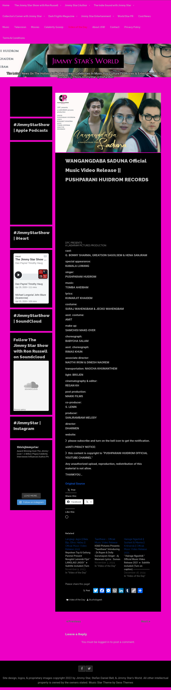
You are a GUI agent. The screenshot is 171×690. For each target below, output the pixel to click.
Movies (35, 27)
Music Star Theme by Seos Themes (111, 682)
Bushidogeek (95, 600)
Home (6, 5)
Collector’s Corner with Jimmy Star (22, 16)
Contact (114, 27)
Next (144, 621)
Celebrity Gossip (53, 27)
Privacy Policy (132, 27)
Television (20, 27)
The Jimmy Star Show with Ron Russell (36, 5)
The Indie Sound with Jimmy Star (112, 5)
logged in (103, 642)
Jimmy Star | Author (76, 5)
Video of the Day (77, 27)
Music (6, 27)
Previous (74, 621)
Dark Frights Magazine (61, 16)
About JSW (98, 27)
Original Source (75, 483)
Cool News (144, 16)
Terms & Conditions (14, 38)
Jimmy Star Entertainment (96, 16)
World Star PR (125, 16)
